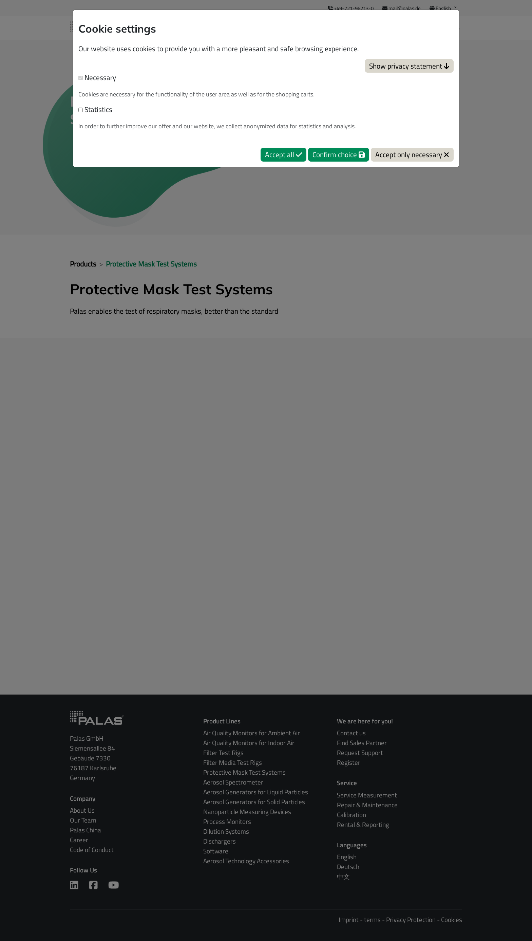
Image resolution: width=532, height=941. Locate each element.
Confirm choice (338, 154)
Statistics (95, 109)
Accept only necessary (412, 154)
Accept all (283, 154)
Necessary (97, 77)
